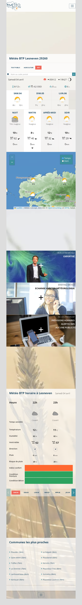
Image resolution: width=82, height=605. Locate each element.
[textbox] (42, 74)
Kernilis (47, 563)
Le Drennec (17, 568)
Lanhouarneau (19, 574)
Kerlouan (16, 579)
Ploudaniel (49, 557)
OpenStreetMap (55, 208)
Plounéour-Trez (51, 568)
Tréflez (15, 563)
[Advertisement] (45, 33)
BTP (38, 67)
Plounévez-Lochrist (52, 579)
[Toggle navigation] (72, 6)
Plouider (16, 552)
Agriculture (28, 67)
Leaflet (18, 208)
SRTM (66, 208)
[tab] (16, 493)
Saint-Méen (17, 557)
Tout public (15, 67)
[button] (32, 195)
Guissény (48, 574)
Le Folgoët (49, 552)
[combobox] (43, 74)
